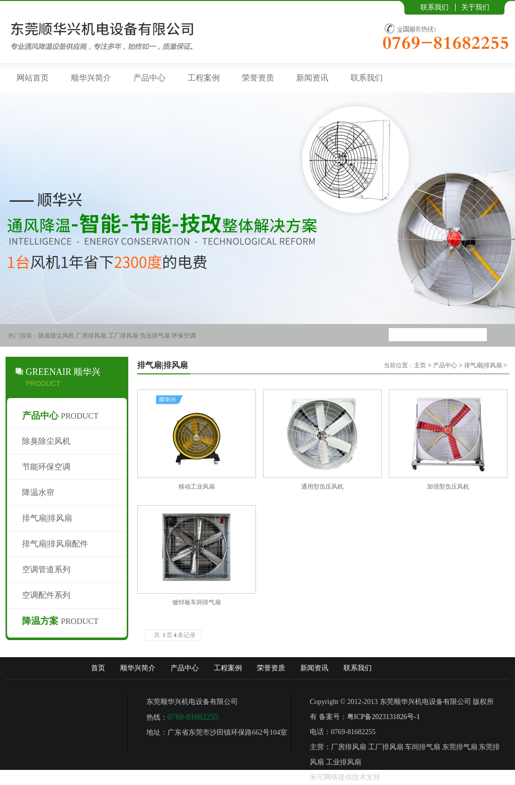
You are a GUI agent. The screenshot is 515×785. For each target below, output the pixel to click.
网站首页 (33, 77)
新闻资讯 (312, 77)
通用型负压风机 (322, 486)
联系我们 (434, 7)
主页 (420, 365)
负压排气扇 (155, 335)
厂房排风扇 (91, 335)
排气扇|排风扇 (47, 518)
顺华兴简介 (91, 77)
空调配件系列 (46, 595)
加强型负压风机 (448, 486)
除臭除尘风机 (56, 335)
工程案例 (204, 77)
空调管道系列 (46, 569)
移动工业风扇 (197, 486)
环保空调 (183, 335)
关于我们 (475, 7)
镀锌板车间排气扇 (197, 602)
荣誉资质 (258, 77)
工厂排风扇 (123, 335)
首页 (98, 668)
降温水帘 (38, 492)
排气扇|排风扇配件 (55, 543)
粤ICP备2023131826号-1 (383, 717)
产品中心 (149, 77)
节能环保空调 (46, 466)
